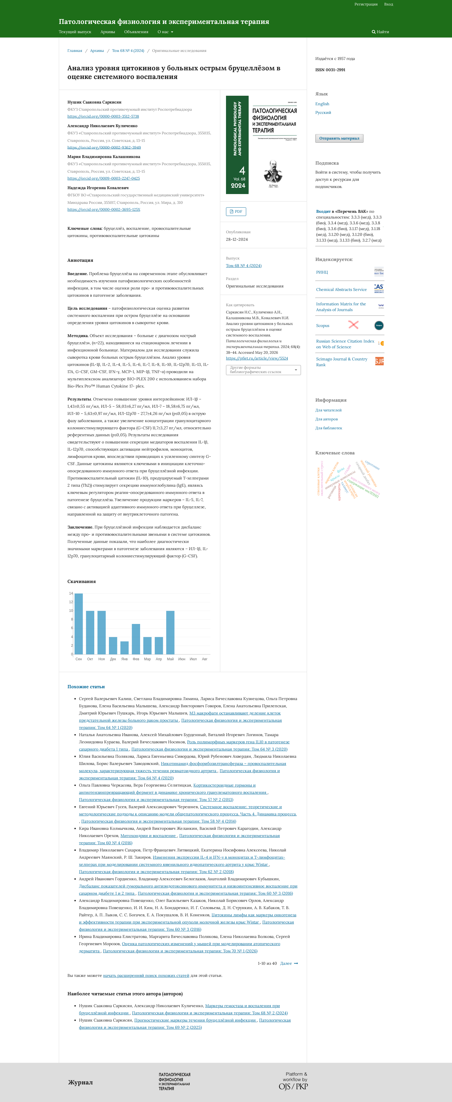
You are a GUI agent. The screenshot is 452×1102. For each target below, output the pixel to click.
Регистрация (366, 4)
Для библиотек (328, 428)
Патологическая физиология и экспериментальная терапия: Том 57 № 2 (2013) (156, 799)
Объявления (136, 31)
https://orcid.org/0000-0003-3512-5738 (103, 116)
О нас (164, 31)
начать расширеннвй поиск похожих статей (146, 975)
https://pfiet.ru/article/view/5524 (257, 358)
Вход (388, 4)
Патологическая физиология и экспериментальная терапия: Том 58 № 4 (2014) (158, 821)
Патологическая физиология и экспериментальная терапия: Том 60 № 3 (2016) (215, 893)
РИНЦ (322, 272)
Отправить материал (339, 138)
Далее (286, 963)
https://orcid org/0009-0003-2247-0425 (103, 178)
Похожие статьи (86, 686)
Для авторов (326, 419)
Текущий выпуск (75, 31)
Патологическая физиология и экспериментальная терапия (164, 21)
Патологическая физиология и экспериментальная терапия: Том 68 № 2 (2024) (210, 1013)
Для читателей (328, 410)
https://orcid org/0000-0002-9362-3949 (104, 147)
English (322, 103)
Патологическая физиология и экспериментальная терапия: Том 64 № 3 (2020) (209, 749)
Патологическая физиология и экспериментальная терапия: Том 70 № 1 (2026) (180, 951)
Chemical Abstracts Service (341, 289)
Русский (323, 112)
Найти (380, 31)
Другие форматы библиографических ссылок (255, 369)
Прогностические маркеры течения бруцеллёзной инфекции (195, 1020)
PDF (238, 211)
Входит (323, 211)
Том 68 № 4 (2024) (128, 50)
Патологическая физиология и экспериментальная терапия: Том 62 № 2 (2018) (156, 871)
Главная (74, 50)
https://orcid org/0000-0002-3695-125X (103, 209)
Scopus (322, 325)
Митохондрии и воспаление (148, 835)
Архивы (108, 31)
